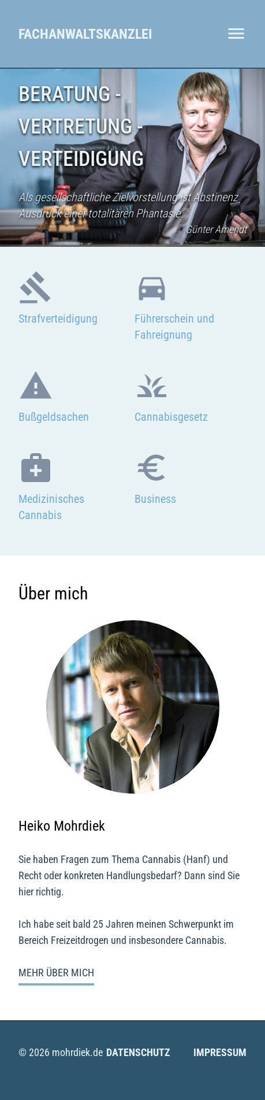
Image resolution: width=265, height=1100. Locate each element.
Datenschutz (138, 1052)
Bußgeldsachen (53, 417)
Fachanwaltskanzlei (85, 34)
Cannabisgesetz (171, 417)
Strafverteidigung (58, 318)
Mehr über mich (56, 972)
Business (155, 499)
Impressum (220, 1052)
